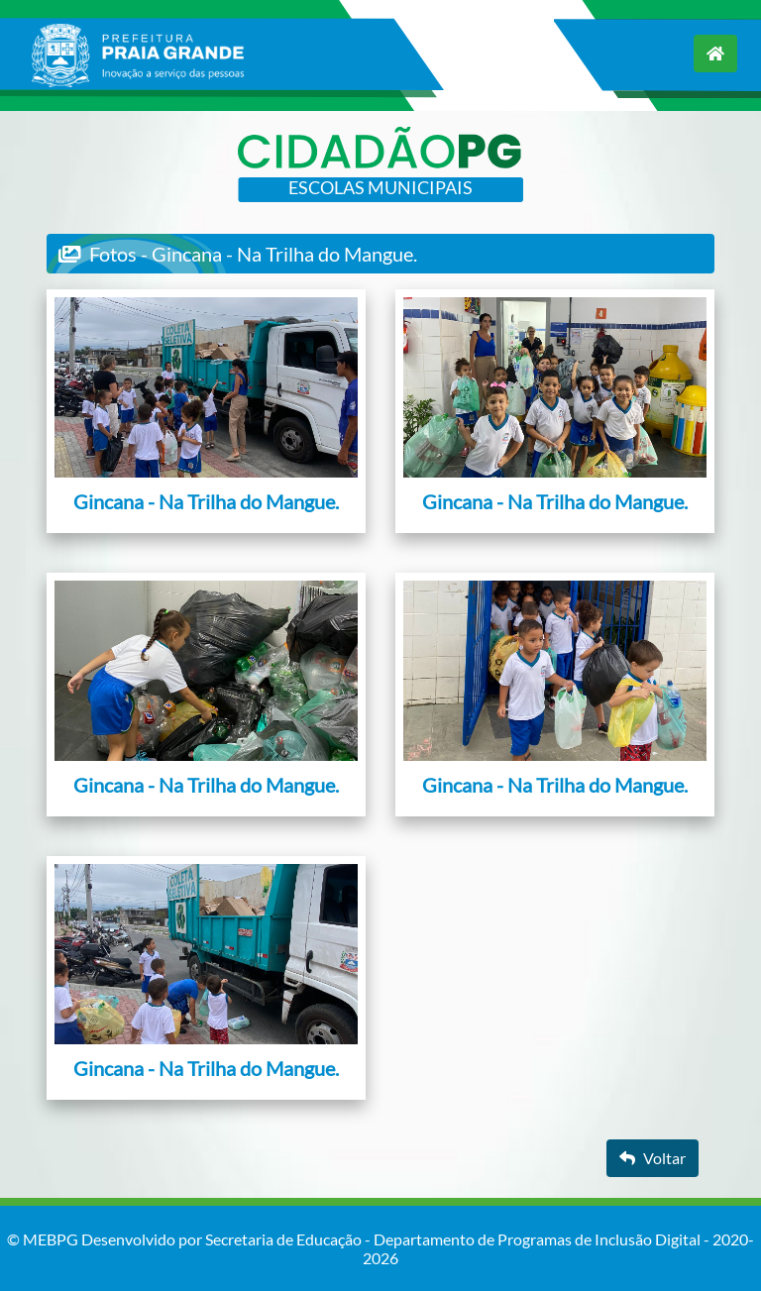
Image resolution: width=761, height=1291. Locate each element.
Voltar (652, 1157)
